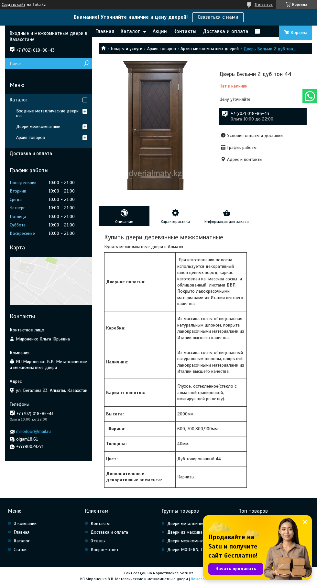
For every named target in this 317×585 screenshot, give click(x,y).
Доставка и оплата (225, 31)
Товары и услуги (126, 48)
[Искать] (86, 63)
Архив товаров (161, 48)
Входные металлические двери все (47, 113)
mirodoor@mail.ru (33, 431)
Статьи (20, 549)
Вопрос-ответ (104, 549)
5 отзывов (264, 4)
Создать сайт (13, 4)
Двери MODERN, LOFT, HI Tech (196, 549)
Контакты (184, 31)
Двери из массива (184, 532)
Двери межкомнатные (38, 126)
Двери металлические (189, 523)
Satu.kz (186, 573)
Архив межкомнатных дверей (209, 48)
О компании (25, 523)
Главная (104, 31)
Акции (160, 31)
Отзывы (98, 541)
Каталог (130, 31)
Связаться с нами (218, 17)
